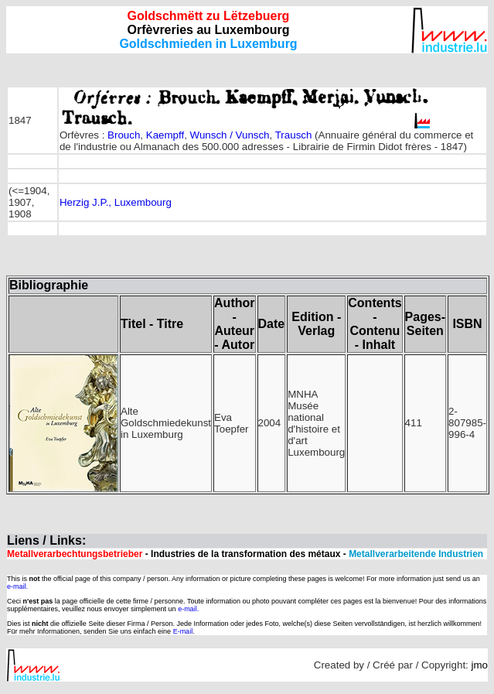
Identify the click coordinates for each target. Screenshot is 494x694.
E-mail (183, 631)
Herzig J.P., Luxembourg (116, 202)
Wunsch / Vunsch (230, 135)
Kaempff (165, 135)
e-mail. (17, 586)
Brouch (123, 135)
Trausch (293, 135)
